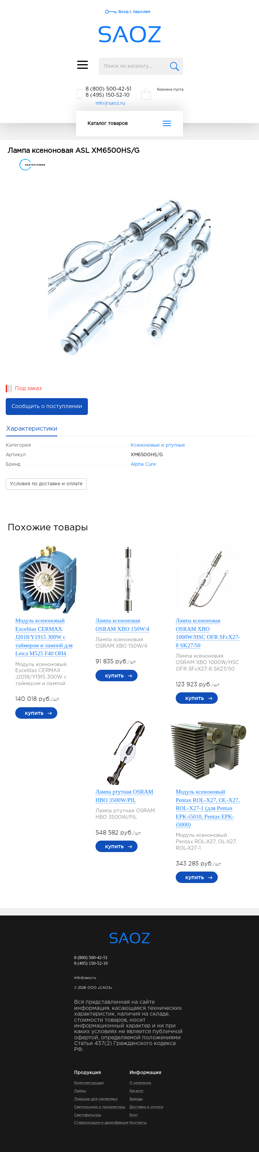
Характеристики (31, 429)
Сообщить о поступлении (46, 406)
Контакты (138, 1122)
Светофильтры (87, 1114)
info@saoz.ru (110, 103)
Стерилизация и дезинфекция (101, 1122)
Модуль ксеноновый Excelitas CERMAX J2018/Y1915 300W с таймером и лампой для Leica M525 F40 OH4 (44, 636)
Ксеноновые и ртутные (158, 445)
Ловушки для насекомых (96, 1098)
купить (34, 713)
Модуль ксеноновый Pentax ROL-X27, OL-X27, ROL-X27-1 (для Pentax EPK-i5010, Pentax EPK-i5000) (208, 808)
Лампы (80, 1090)
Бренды (136, 1098)
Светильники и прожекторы (99, 1106)
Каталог (137, 1090)
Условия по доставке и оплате (46, 484)
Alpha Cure (143, 464)
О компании (140, 1082)
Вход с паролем (134, 12)
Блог (134, 1114)
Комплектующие (89, 1082)
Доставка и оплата (146, 1106)
